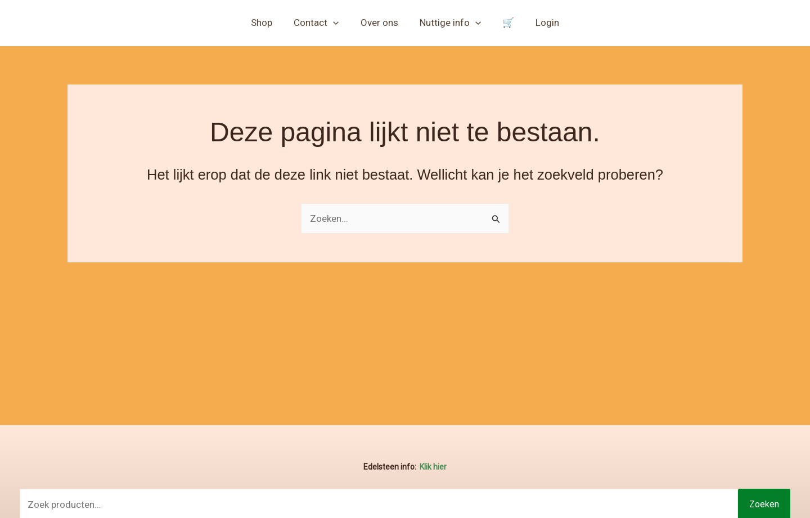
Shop (267, 22)
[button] (336, 22)
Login (542, 22)
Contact (319, 22)
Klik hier (433, 466)
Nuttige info (449, 22)
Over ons (380, 22)
